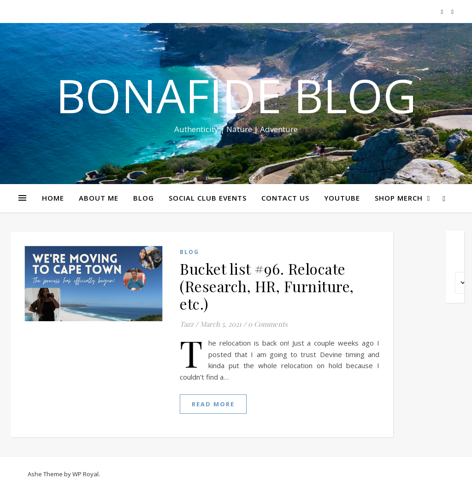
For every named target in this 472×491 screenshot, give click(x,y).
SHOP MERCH (399, 197)
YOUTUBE (342, 197)
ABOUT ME (98, 197)
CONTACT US (285, 197)
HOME (53, 197)
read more (213, 404)
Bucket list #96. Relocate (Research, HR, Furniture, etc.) (267, 286)
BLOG (143, 197)
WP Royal (85, 474)
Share (459, 174)
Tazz (187, 324)
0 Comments (268, 324)
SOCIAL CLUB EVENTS (208, 197)
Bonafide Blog (236, 95)
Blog (189, 252)
